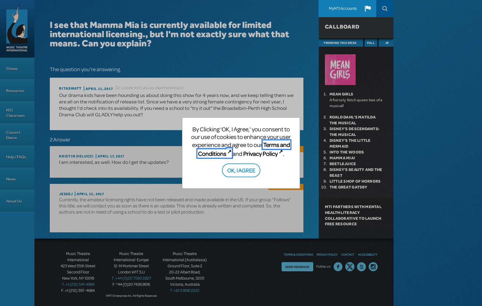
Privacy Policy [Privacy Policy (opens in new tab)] (260, 153)
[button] (367, 8)
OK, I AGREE (241, 169)
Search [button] (384, 8)
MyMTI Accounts (343, 8)
